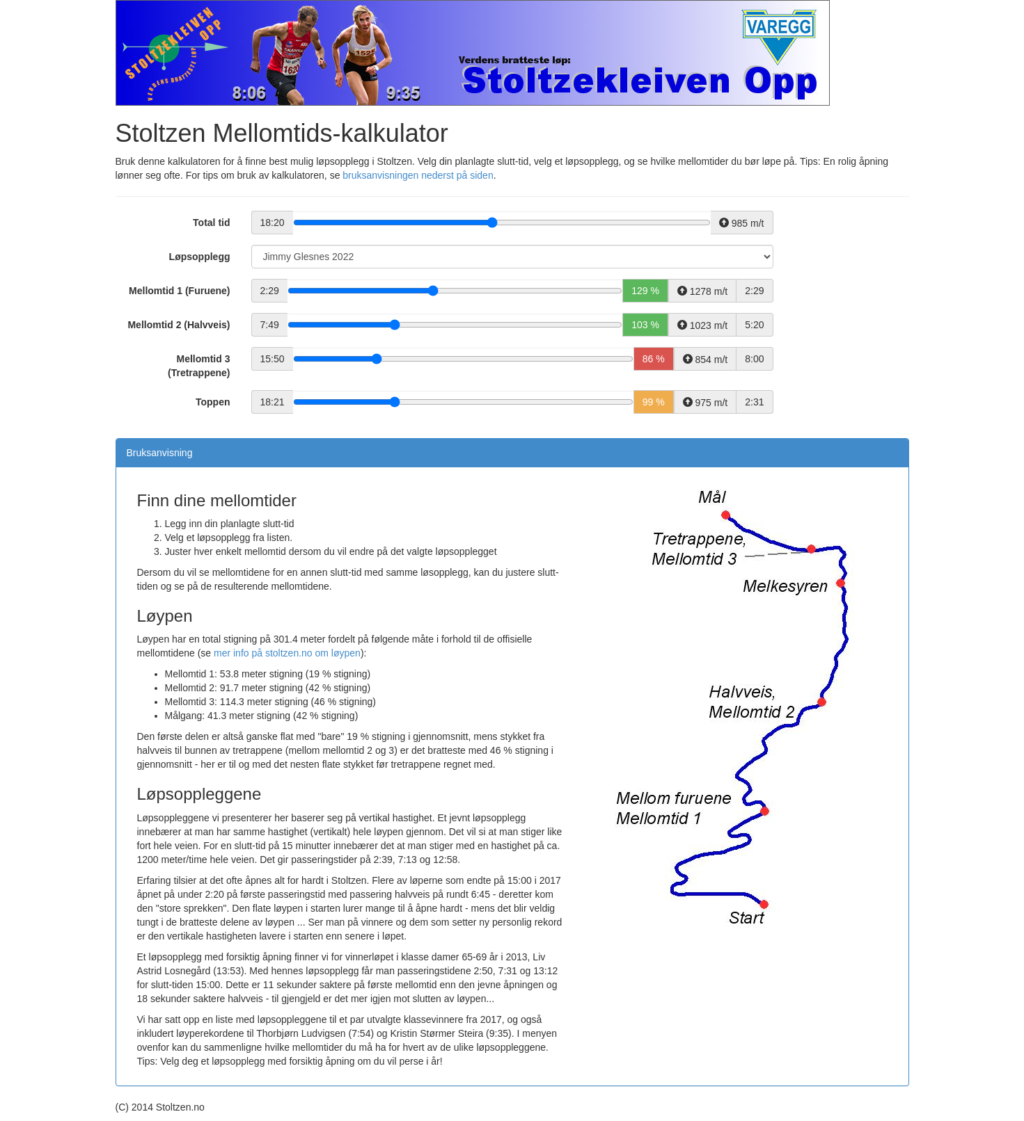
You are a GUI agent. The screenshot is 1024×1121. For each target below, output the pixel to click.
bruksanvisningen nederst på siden (417, 175)
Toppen (213, 402)
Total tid (211, 222)
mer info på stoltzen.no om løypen (287, 653)
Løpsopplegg (199, 256)
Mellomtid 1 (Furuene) (179, 290)
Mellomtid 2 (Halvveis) (178, 324)
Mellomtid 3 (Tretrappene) (199, 365)
